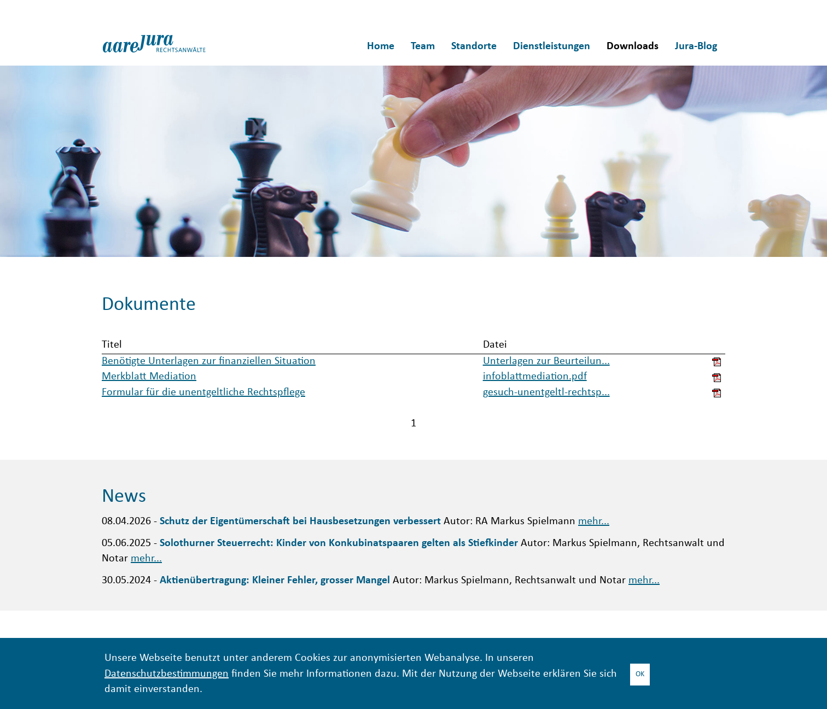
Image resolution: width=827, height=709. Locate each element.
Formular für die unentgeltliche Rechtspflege (203, 393)
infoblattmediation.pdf (535, 377)
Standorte (474, 46)
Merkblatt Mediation (149, 377)
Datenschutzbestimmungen (166, 674)
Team (423, 46)
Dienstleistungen (551, 46)
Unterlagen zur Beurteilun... (546, 361)
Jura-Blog (696, 46)
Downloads (633, 46)
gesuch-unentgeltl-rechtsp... (546, 393)
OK (640, 674)
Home (380, 46)
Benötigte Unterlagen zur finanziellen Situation (209, 361)
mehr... (593, 522)
